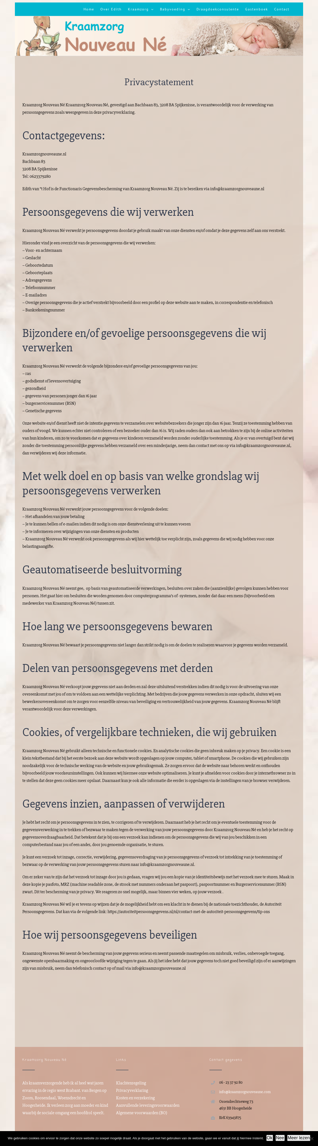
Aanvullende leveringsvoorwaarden (147, 1105)
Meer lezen (299, 1137)
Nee (280, 1137)
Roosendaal (45, 1098)
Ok (270, 1137)
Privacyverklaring (132, 1090)
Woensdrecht (69, 1098)
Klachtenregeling (131, 1083)
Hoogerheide (33, 1105)
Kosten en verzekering (135, 1098)
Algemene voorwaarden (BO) (141, 1112)
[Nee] (311, 1138)
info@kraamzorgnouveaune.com (245, 1091)
